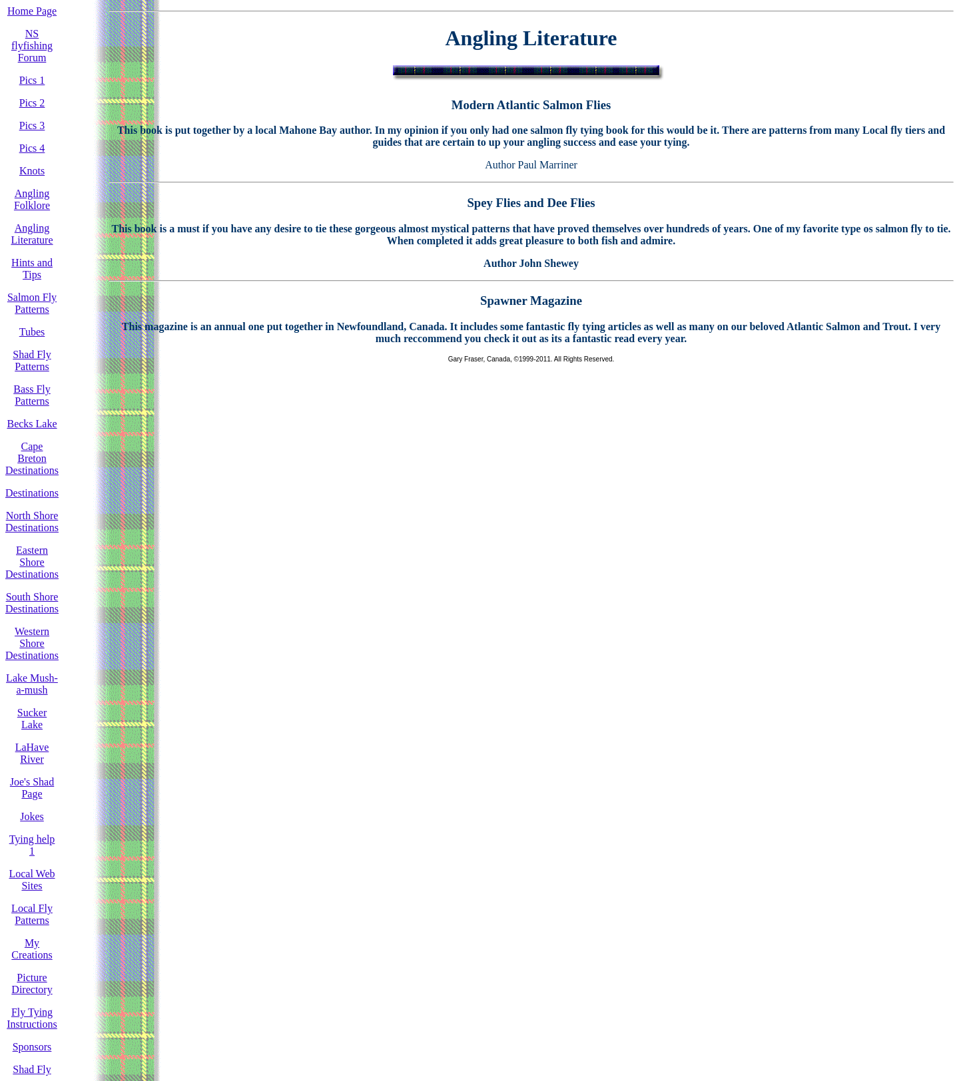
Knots (32, 170)
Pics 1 (32, 80)
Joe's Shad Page (32, 787)
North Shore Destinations (32, 521)
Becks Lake (32, 423)
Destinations (32, 493)
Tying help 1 (32, 845)
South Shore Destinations (32, 602)
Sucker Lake (32, 718)
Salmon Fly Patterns (32, 303)
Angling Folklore (32, 199)
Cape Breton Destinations (32, 458)
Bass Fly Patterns (32, 395)
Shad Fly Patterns (32, 360)
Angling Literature (32, 234)
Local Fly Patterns (32, 914)
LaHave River (32, 753)
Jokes (32, 816)
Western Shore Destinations (32, 643)
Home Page (32, 11)
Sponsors (32, 1046)
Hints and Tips (32, 268)
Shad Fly (32, 1069)
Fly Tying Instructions (32, 1018)
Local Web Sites (32, 879)
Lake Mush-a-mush (32, 684)
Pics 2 (32, 102)
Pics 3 (32, 125)
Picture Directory (31, 983)
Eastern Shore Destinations (32, 562)
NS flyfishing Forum (32, 45)
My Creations (31, 949)
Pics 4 (32, 148)
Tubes (32, 331)
